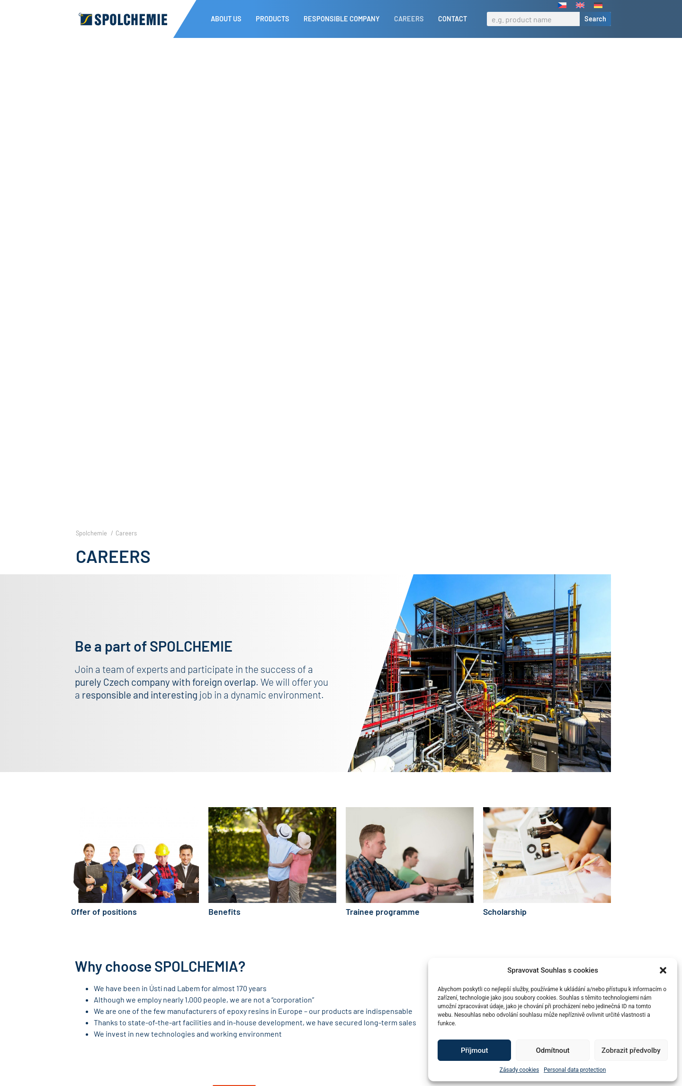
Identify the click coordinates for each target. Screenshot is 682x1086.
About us (228, 19)
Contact (452, 19)
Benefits (224, 927)
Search (595, 19)
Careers (411, 19)
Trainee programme (383, 927)
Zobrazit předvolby (631, 1050)
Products (275, 19)
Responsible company (344, 19)
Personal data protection (575, 1070)
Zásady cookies (519, 1070)
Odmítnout (553, 1050)
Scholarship (505, 927)
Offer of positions (104, 927)
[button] (663, 970)
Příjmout (474, 1050)
